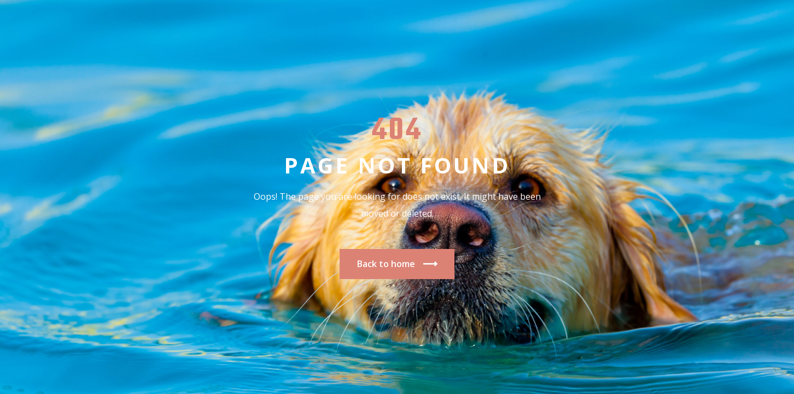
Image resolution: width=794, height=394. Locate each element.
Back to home (397, 264)
